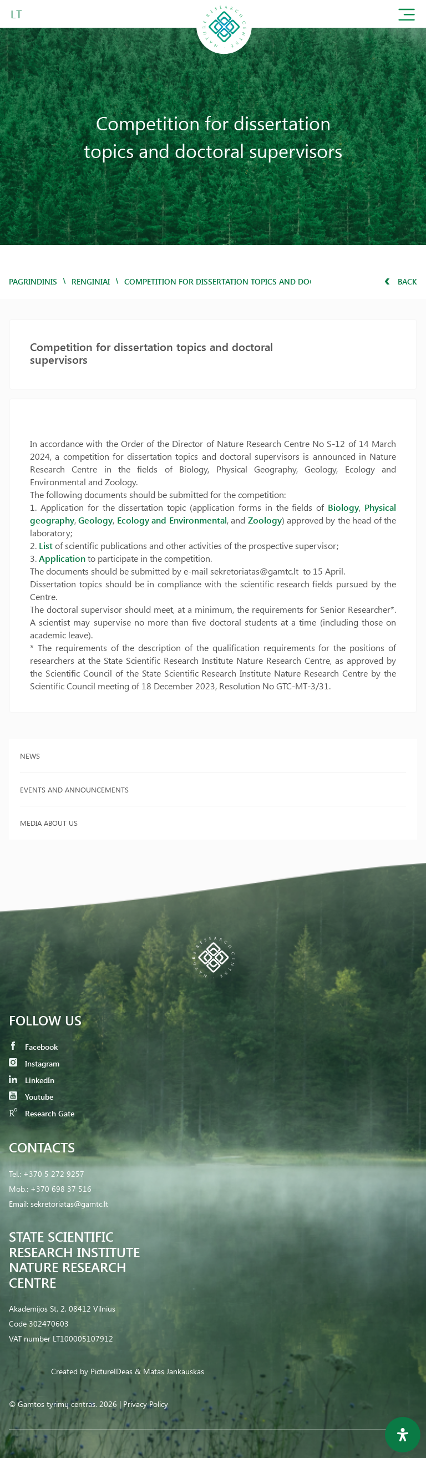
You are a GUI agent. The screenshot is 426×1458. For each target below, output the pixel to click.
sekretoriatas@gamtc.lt (69, 1203)
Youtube (31, 1096)
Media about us (49, 822)
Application (62, 558)
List (46, 545)
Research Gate (41, 1113)
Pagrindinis (33, 281)
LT (16, 13)
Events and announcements (74, 789)
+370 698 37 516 (61, 1188)
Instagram (34, 1063)
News (30, 755)
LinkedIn (31, 1080)
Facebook (33, 1047)
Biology (343, 507)
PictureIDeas (111, 1371)
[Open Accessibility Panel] (402, 1434)
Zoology (265, 520)
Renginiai (91, 281)
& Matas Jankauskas (169, 1371)
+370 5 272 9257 (53, 1174)
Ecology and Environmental (172, 520)
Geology (95, 520)
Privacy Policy (145, 1404)
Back (400, 281)
